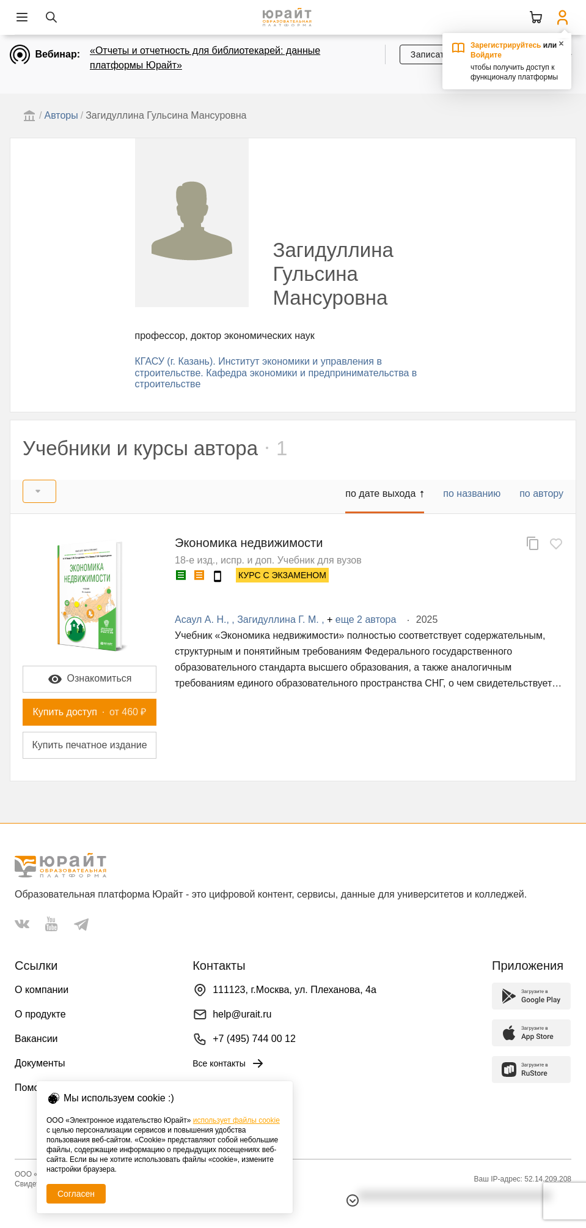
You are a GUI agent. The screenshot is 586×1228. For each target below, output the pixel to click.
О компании (41, 989)
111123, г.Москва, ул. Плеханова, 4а (294, 989)
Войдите (486, 55)
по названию (471, 493)
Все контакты (228, 1063)
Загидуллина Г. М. (279, 619)
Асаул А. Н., (203, 619)
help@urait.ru (242, 1014)
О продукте (40, 1014)
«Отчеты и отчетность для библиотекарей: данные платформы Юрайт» (205, 57)
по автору (541, 493)
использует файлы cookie (236, 1120)
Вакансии (36, 1038)
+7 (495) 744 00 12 (254, 1038)
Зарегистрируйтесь (506, 45)
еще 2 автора (365, 619)
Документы (40, 1063)
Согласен (76, 1194)
